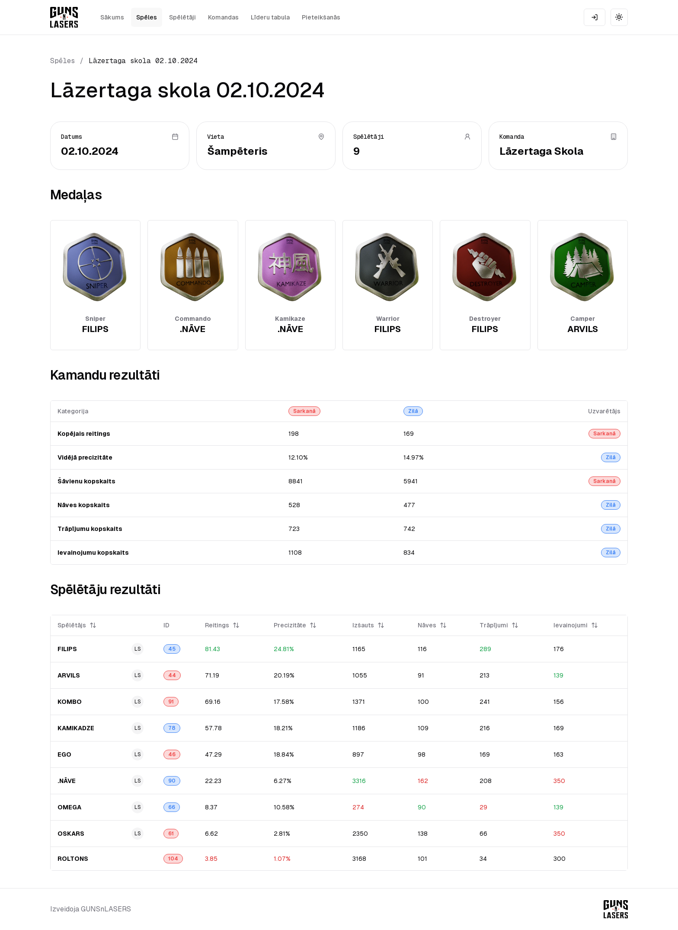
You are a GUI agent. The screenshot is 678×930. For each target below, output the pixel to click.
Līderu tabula (270, 17)
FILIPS (67, 649)
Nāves (432, 625)
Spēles (146, 17)
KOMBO (70, 701)
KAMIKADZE (76, 728)
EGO (64, 754)
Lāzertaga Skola (541, 151)
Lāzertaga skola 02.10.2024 (143, 61)
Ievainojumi (575, 625)
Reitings (222, 625)
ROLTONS (73, 858)
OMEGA (69, 807)
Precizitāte (295, 625)
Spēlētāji (182, 17)
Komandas (223, 17)
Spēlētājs (77, 625)
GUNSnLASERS (106, 909)
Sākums (112, 17)
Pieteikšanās (321, 17)
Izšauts (368, 625)
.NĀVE (67, 780)
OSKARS (71, 833)
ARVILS (69, 675)
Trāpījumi (499, 625)
